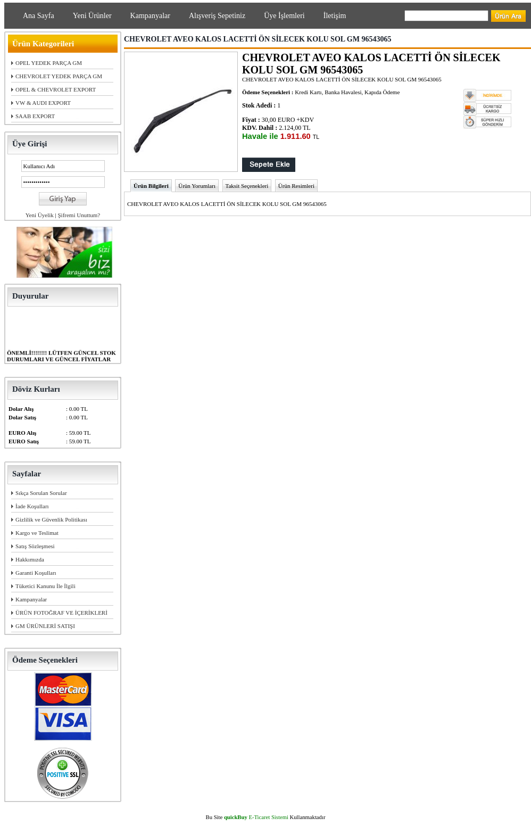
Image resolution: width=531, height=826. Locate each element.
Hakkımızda (29, 559)
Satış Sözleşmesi (35, 546)
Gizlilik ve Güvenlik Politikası (51, 519)
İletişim (334, 16)
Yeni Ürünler (92, 16)
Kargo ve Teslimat (37, 533)
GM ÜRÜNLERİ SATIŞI (45, 626)
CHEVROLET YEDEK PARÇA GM (58, 76)
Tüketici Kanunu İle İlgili (45, 586)
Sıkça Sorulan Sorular (41, 493)
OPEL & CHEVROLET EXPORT (55, 89)
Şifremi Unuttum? (78, 215)
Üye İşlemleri (284, 16)
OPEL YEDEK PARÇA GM (48, 63)
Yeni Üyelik (40, 215)
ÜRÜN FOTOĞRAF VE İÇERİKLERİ (61, 612)
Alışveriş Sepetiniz (217, 16)
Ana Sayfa (38, 16)
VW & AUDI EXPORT (43, 103)
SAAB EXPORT (35, 116)
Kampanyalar (150, 16)
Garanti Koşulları (35, 572)
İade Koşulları (32, 506)
